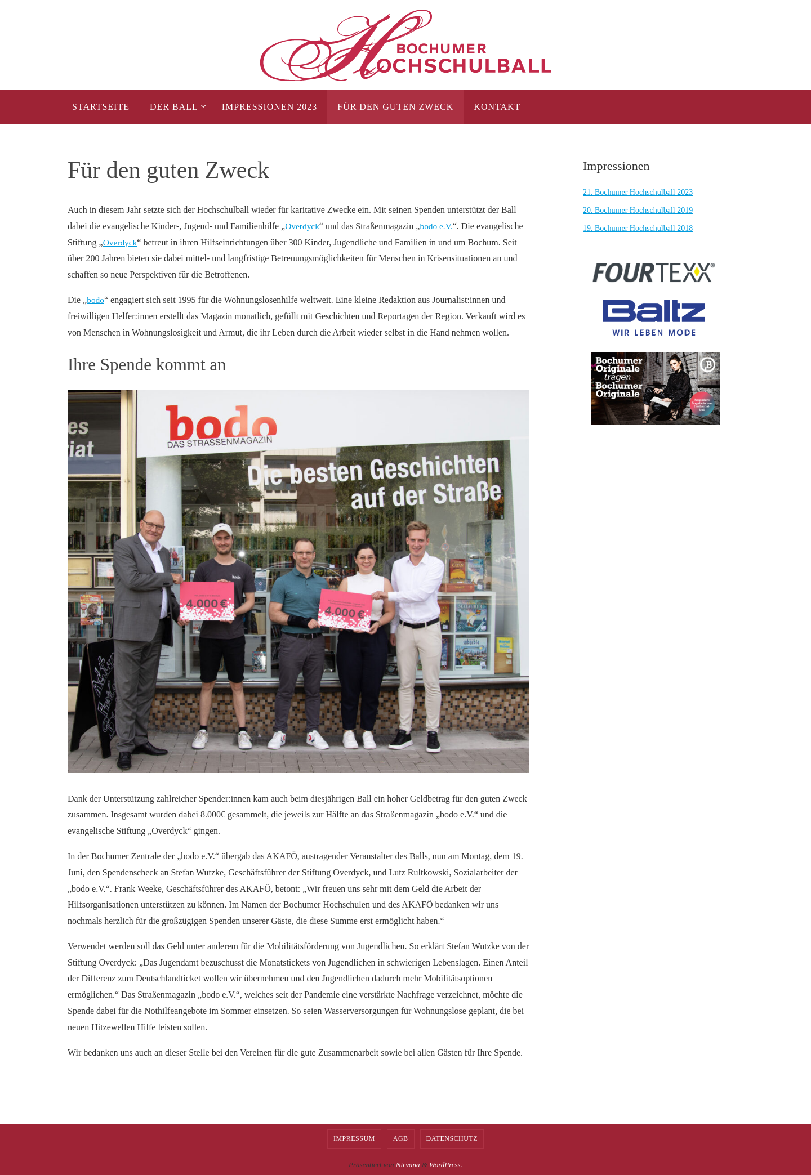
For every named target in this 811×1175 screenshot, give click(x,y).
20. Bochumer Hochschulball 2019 (638, 210)
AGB (400, 1138)
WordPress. (445, 1164)
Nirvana (408, 1164)
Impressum (354, 1138)
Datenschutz (452, 1138)
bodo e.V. (438, 226)
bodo (96, 300)
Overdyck (302, 226)
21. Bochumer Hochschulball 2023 (638, 192)
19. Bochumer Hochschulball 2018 (638, 228)
